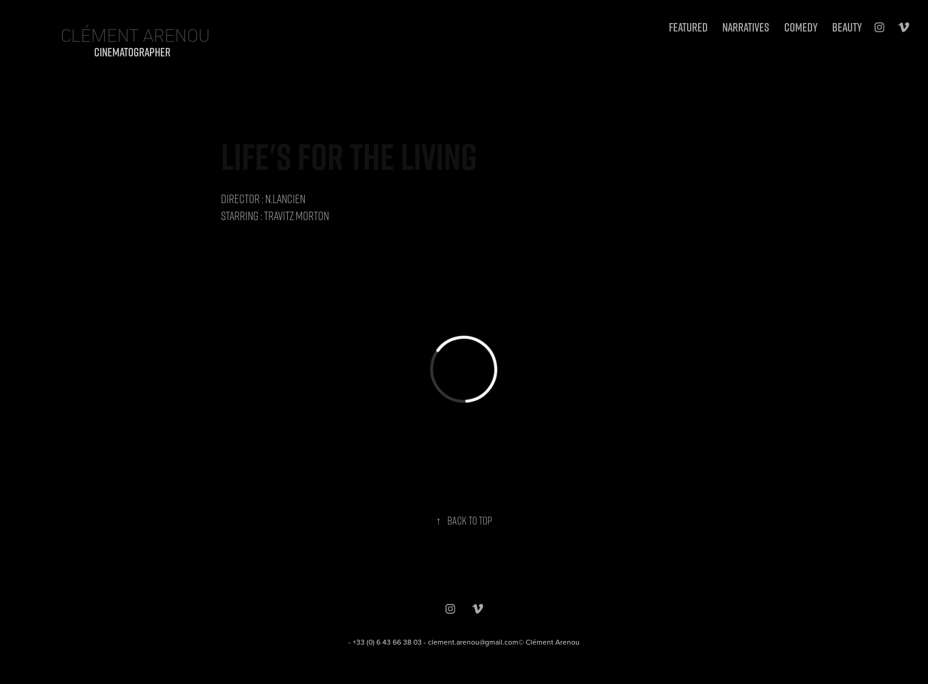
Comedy (801, 27)
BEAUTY (847, 27)
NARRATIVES (745, 27)
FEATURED (688, 27)
